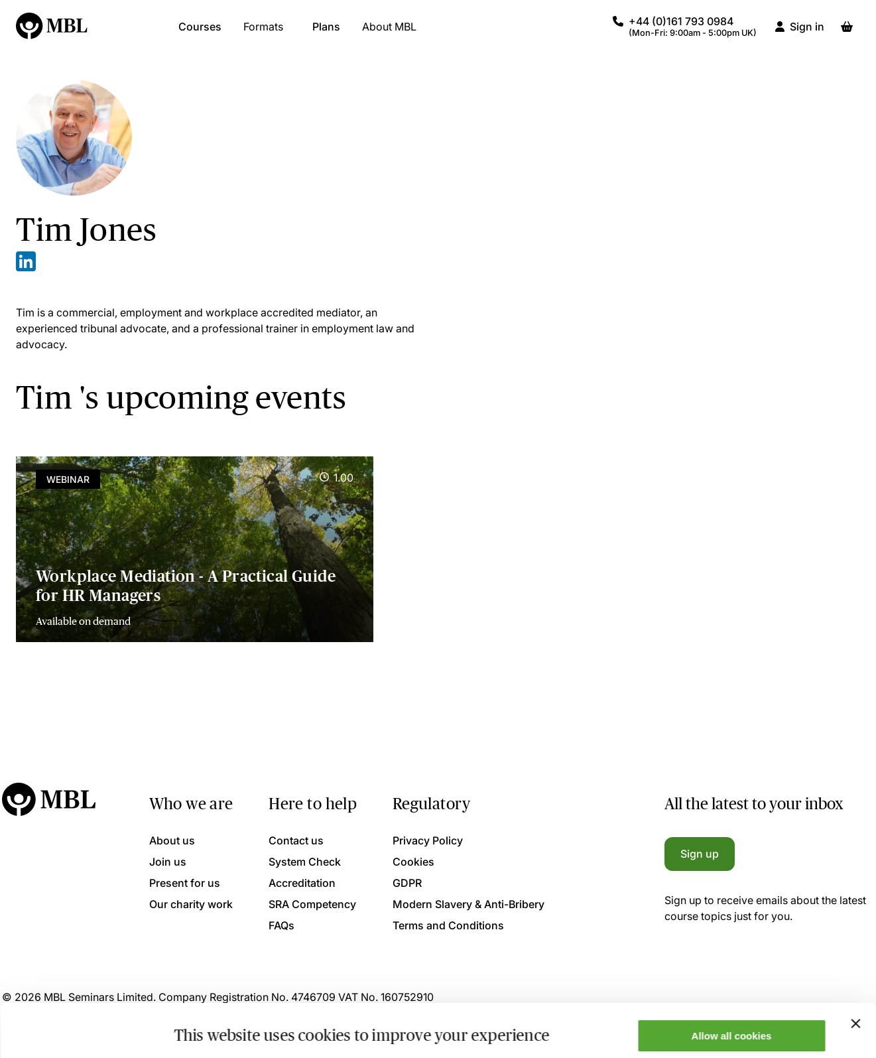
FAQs (281, 925)
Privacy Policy (428, 840)
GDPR (407, 883)
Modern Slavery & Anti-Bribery (468, 904)
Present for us (184, 883)
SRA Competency (312, 904)
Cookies (413, 861)
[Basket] (847, 33)
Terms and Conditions (448, 925)
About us (172, 840)
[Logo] (52, 33)
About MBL (389, 33)
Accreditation (302, 883)
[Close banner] (855, 973)
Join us (167, 861)
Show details (204, 1026)
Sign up (700, 853)
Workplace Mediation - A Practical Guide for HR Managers (186, 585)
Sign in (807, 33)
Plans (326, 33)
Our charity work (191, 904)
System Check (305, 861)
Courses (199, 33)
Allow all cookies (732, 986)
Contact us (296, 840)
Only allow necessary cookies (731, 1025)
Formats (263, 33)
